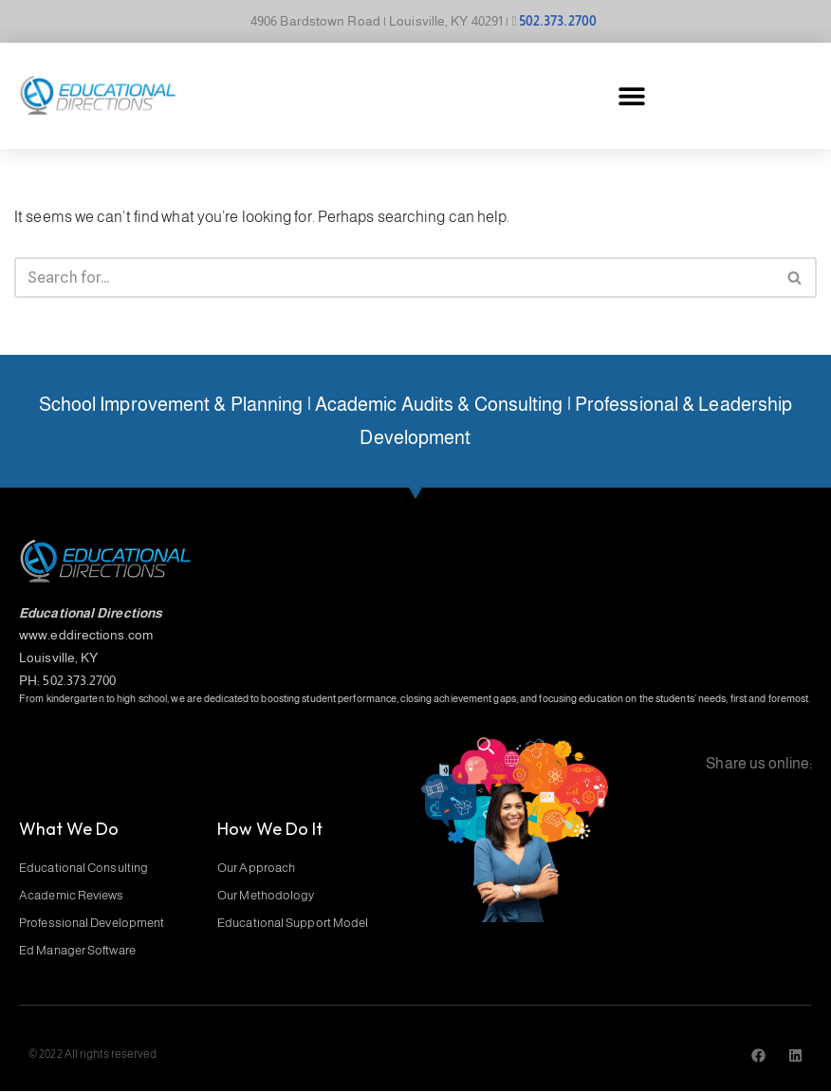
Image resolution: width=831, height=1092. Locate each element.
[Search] (394, 277)
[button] (632, 95)
